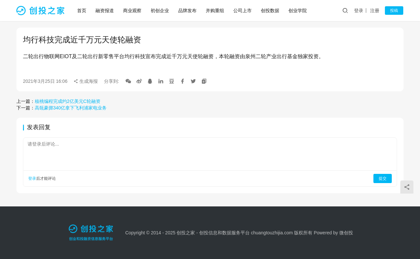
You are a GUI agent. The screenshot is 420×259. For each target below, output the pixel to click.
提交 (383, 178)
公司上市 (243, 10)
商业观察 (132, 10)
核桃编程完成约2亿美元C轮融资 (67, 101)
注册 (375, 10)
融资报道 (105, 10)
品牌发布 (187, 10)
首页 (82, 10)
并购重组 (215, 10)
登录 (359, 10)
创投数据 (270, 10)
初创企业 (160, 10)
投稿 (394, 10)
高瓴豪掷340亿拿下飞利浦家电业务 (71, 107)
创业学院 (298, 10)
